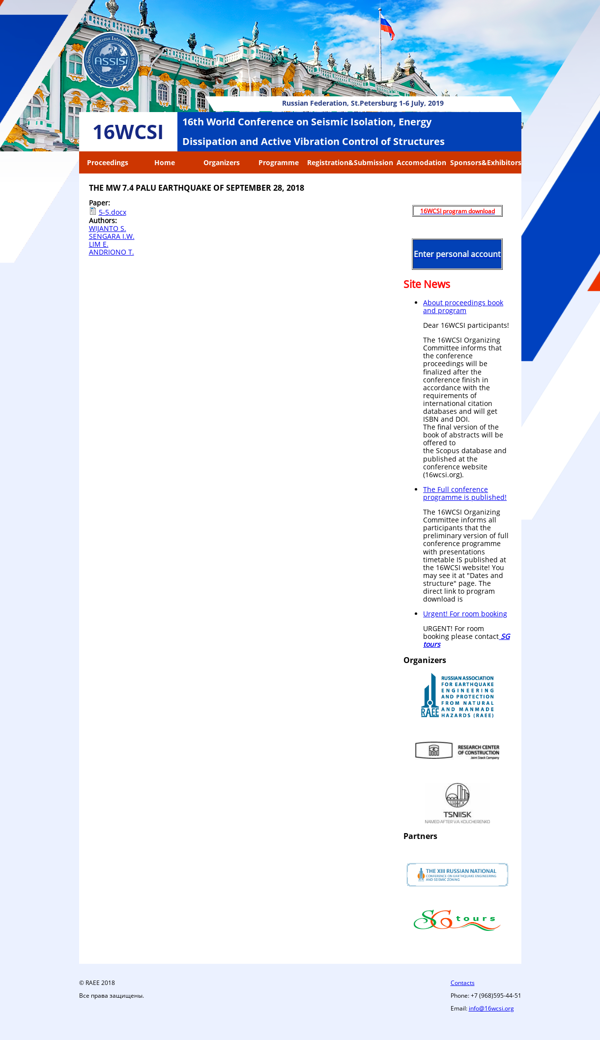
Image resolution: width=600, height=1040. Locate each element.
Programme (278, 162)
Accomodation (421, 162)
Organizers (221, 162)
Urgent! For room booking (465, 613)
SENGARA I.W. (112, 236)
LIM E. (99, 244)
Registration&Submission (350, 162)
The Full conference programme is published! (465, 493)
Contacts (463, 983)
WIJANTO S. (107, 228)
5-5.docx (112, 212)
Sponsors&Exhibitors (485, 162)
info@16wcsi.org (491, 1008)
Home (164, 162)
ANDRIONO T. (111, 252)
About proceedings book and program (463, 306)
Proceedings (107, 162)
